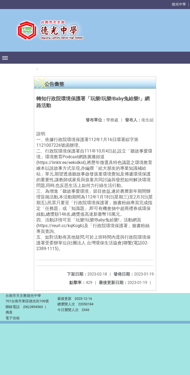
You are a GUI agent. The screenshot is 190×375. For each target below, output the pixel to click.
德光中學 (179, 4)
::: (37, 69)
